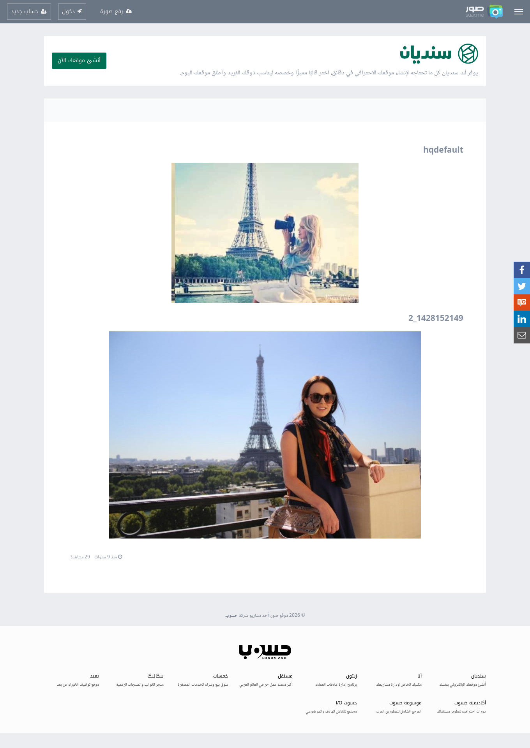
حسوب (232, 616)
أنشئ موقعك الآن (79, 60)
